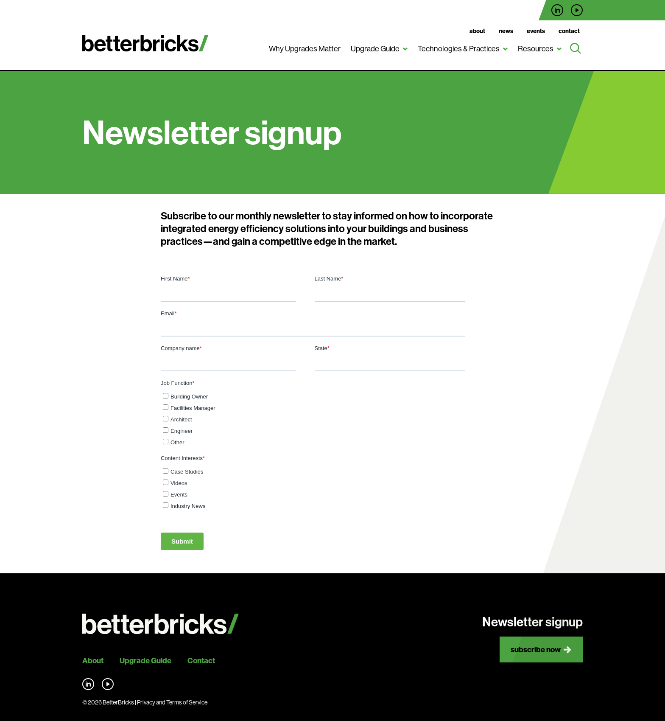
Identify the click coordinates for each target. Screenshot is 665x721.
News (506, 31)
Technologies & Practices (459, 48)
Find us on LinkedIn (557, 10)
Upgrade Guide (375, 48)
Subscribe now (536, 649)
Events (536, 31)
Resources (535, 48)
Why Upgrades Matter (305, 48)
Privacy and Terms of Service (172, 702)
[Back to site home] (160, 624)
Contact (569, 31)
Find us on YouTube (577, 10)
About (477, 31)
